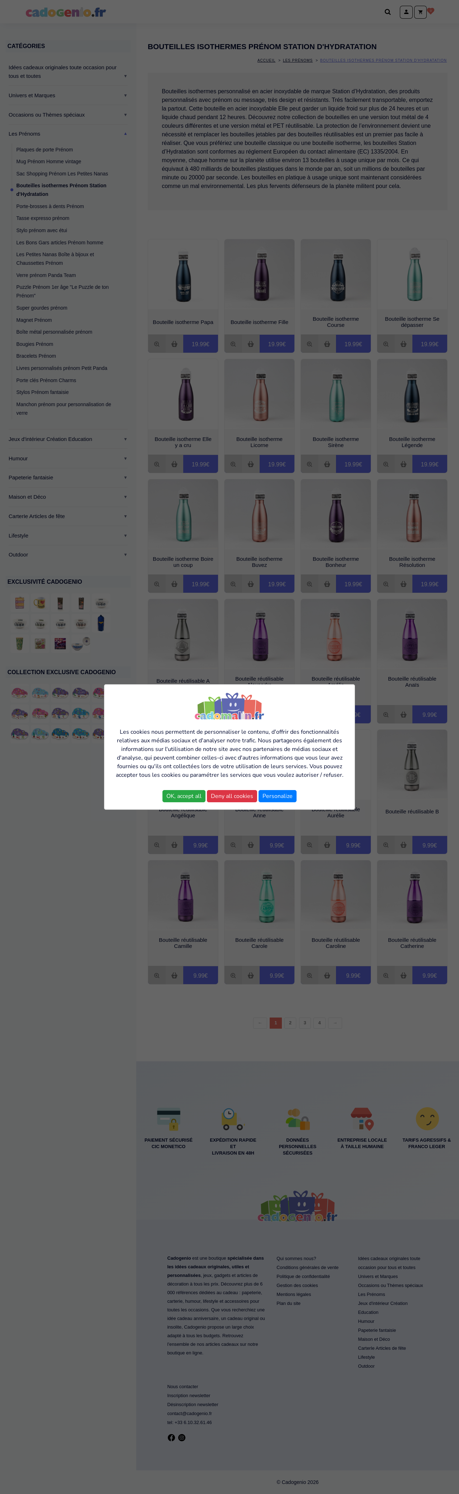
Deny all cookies (232, 796)
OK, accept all (184, 796)
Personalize (277, 796)
